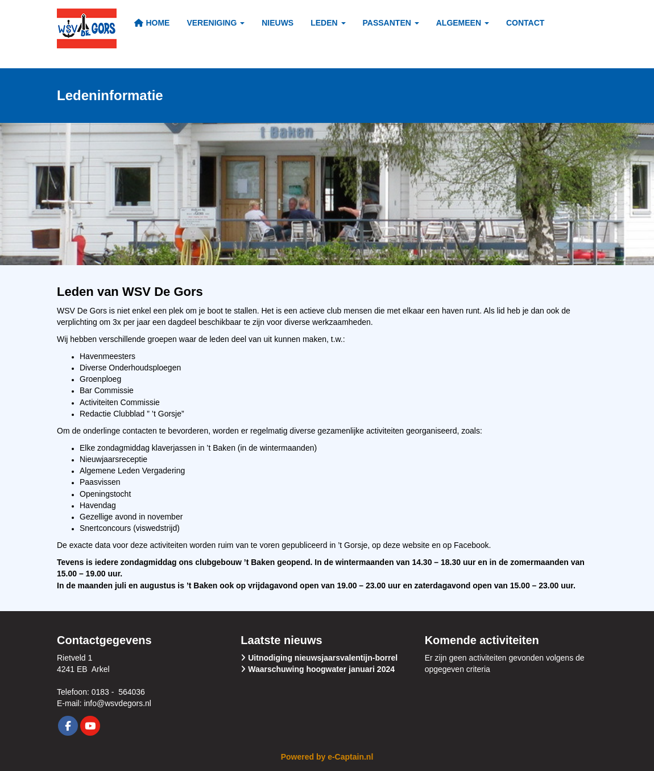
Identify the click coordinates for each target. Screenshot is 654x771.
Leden (328, 22)
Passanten (391, 22)
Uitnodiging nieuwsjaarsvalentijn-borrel (323, 657)
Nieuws (277, 22)
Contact (525, 22)
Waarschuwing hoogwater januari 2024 (321, 669)
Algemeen (462, 22)
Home (151, 22)
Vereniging (216, 22)
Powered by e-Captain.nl (327, 756)
